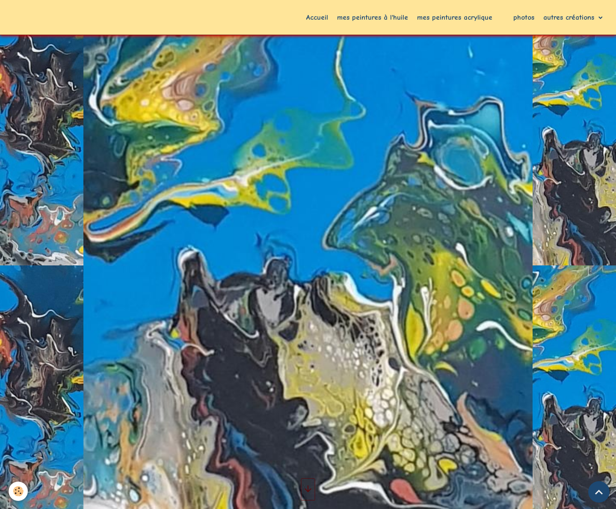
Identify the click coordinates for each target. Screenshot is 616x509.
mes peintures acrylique (454, 17)
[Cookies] (18, 491)
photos (523, 17)
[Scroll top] (599, 492)
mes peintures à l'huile (372, 17)
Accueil (317, 17)
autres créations (570, 17)
